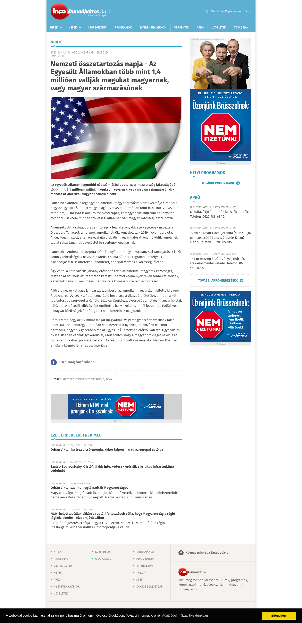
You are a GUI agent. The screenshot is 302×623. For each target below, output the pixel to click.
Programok (123, 27)
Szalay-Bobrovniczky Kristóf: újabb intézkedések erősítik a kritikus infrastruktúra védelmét (112, 468)
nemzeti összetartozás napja (83, 379)
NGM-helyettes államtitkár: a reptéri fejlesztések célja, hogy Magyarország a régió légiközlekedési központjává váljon (113, 516)
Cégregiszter (97, 27)
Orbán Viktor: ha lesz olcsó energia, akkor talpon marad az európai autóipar (108, 449)
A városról (103, 559)
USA (109, 379)
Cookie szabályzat (149, 586)
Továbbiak (241, 27)
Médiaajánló (145, 552)
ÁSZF (139, 580)
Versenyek (181, 27)
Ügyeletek (219, 27)
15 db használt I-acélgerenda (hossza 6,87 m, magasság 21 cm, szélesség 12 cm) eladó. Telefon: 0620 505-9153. (220, 238)
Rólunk (141, 573)
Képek (73, 27)
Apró (200, 27)
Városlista (109, 11)
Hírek (54, 27)
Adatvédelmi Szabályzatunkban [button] (185, 615)
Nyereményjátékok (153, 27)
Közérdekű (102, 552)
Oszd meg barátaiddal (77, 362)
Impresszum (144, 566)
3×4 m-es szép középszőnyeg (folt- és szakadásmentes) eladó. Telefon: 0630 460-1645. (218, 263)
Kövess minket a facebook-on (207, 552)
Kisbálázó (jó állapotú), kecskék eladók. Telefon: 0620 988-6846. (219, 214)
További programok (218, 183)
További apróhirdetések (218, 280)
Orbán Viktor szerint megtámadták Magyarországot (89, 487)
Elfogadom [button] (279, 615)
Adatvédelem (145, 559)
